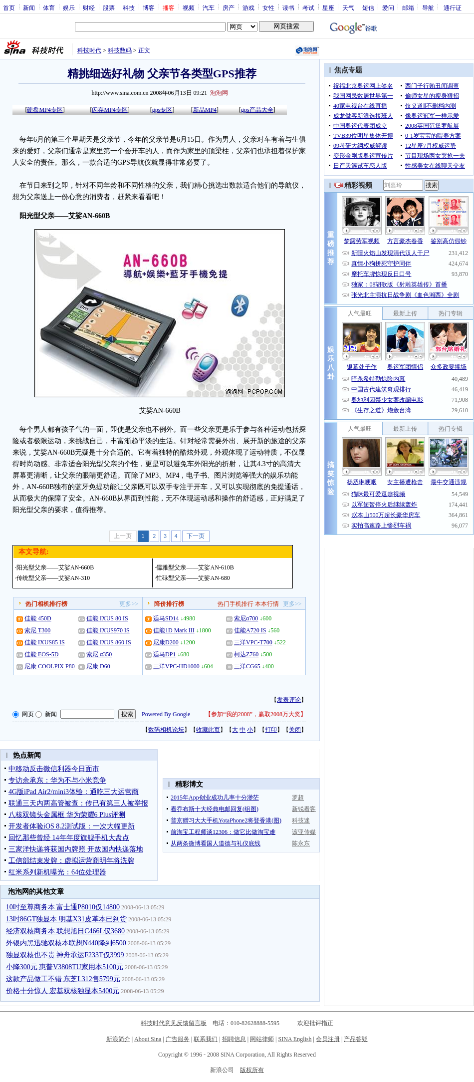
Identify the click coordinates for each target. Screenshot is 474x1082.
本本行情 (267, 603)
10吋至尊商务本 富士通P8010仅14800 (63, 907)
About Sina (147, 1039)
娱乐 (69, 7)
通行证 (453, 7)
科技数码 (120, 50)
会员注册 (328, 1039)
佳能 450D (37, 618)
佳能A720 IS (250, 630)
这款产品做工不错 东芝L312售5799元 (63, 979)
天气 (348, 7)
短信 (368, 7)
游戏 (248, 7)
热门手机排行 (235, 603)
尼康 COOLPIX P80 (49, 666)
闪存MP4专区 (109, 109)
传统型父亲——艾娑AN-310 (53, 577)
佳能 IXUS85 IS (44, 642)
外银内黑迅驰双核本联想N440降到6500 (66, 943)
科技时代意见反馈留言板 (174, 1023)
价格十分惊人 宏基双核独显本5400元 (63, 991)
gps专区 (162, 109)
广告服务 (178, 1039)
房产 (229, 7)
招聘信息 (234, 1039)
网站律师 (262, 1039)
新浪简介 (118, 1039)
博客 (149, 7)
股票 (109, 7)
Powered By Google (166, 714)
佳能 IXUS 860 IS (108, 642)
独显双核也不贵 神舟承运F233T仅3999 (65, 955)
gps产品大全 (257, 109)
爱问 (388, 7)
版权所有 (252, 1070)
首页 (9, 7)
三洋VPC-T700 (253, 642)
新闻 (29, 7)
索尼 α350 (99, 654)
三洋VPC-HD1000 (176, 666)
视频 (189, 7)
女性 (268, 7)
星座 (328, 7)
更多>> (128, 603)
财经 (89, 7)
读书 (288, 7)
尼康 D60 (98, 666)
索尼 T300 (37, 630)
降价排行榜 (169, 603)
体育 (49, 7)
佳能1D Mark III (174, 630)
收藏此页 (208, 729)
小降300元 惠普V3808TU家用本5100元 (64, 967)
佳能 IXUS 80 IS (107, 618)
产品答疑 (356, 1039)
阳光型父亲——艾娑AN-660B (55, 567)
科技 (129, 7)
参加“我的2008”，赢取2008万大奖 (255, 714)
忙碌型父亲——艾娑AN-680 (193, 577)
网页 (28, 714)
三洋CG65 (247, 666)
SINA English (294, 1039)
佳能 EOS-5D (41, 654)
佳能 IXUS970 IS (108, 630)
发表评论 (289, 699)
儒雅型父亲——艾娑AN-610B (195, 567)
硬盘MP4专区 (44, 109)
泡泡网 (219, 92)
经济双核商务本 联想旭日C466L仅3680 (65, 931)
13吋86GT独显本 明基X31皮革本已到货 (66, 919)
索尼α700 (246, 618)
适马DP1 (164, 654)
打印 (271, 729)
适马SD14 (166, 618)
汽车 (209, 7)
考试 (308, 7)
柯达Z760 (246, 654)
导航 (428, 7)
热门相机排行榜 (46, 603)
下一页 (196, 536)
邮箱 (408, 7)
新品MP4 (205, 109)
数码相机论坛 (166, 729)
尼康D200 (166, 642)
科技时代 (89, 50)
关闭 (295, 729)
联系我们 (206, 1039)
